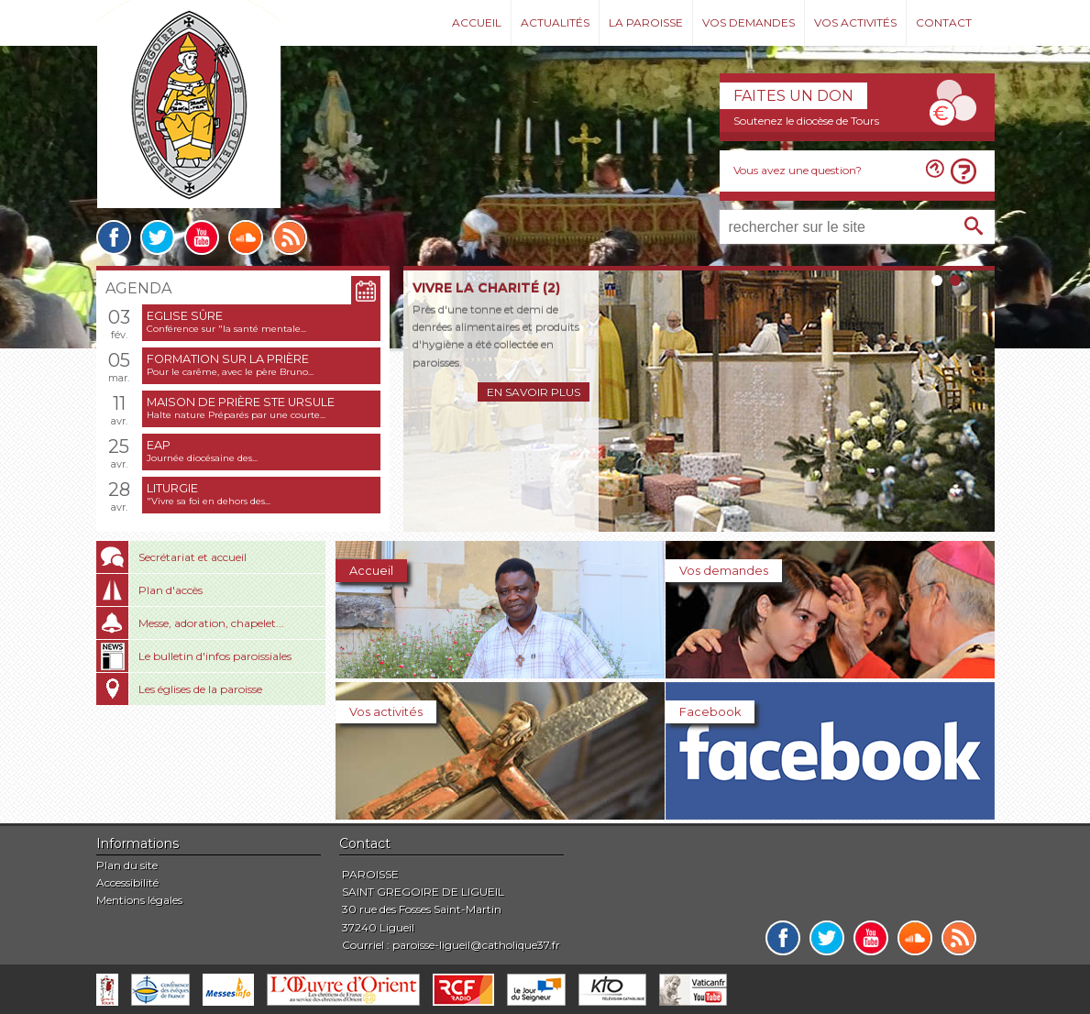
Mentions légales (139, 900)
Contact (944, 22)
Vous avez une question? (797, 170)
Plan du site (127, 865)
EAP (159, 445)
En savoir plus (533, 392)
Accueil (476, 22)
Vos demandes (748, 22)
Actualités (555, 22)
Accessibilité (127, 882)
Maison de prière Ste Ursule (241, 402)
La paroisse (646, 22)
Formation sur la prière (228, 359)
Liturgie (172, 488)
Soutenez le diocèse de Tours (806, 120)
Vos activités (855, 22)
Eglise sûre (185, 316)
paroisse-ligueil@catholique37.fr (476, 945)
